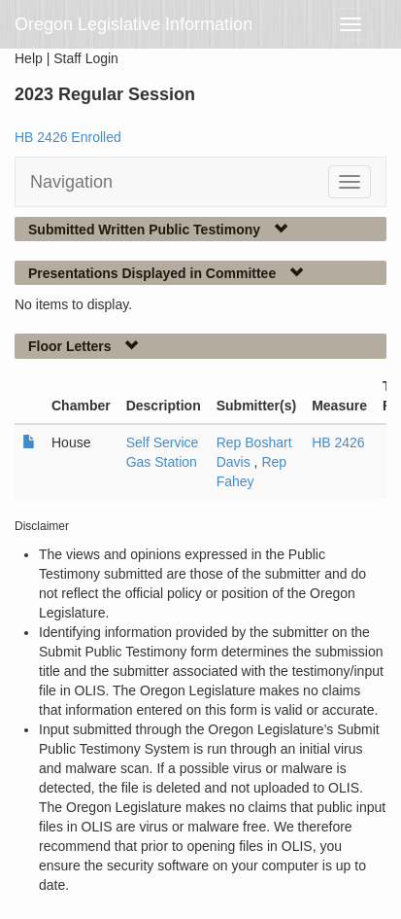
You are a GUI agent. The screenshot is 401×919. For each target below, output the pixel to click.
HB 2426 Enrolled (68, 137)
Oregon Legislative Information (133, 24)
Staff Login (85, 58)
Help (29, 58)
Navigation (71, 182)
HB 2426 (338, 442)
